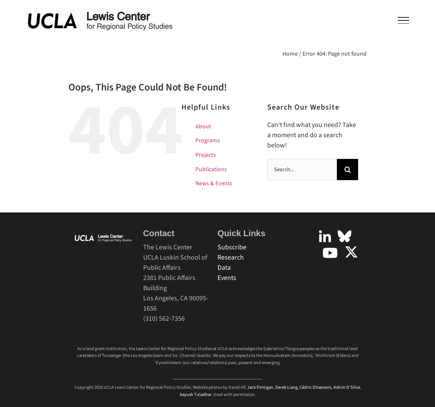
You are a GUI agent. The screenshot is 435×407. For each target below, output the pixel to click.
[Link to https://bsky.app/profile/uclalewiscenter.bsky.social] (344, 236)
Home (290, 54)
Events (227, 278)
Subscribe (232, 247)
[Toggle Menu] (403, 20)
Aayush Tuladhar (195, 394)
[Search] (347, 169)
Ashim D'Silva (346, 387)
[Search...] (302, 169)
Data (224, 267)
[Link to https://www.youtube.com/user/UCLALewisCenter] (330, 253)
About (203, 126)
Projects (205, 155)
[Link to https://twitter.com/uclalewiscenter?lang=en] (351, 252)
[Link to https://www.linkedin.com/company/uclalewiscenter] (325, 237)
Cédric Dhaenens (315, 387)
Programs (207, 140)
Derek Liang (286, 387)
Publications (211, 169)
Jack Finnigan (260, 387)
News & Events (213, 183)
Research (231, 257)
